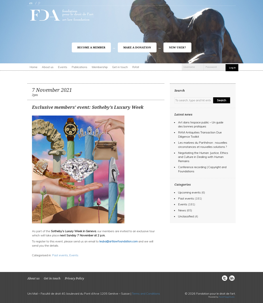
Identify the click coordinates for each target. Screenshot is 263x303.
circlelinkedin (232, 277)
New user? (177, 47)
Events (62, 67)
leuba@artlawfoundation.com (118, 241)
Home (33, 67)
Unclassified (186, 216)
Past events (60, 255)
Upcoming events (189, 192)
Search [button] (221, 100)
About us (48, 67)
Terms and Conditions (146, 293)
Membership (100, 67)
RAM (135, 67)
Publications (79, 67)
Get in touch (120, 67)
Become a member (91, 47)
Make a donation (137, 47)
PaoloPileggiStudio (227, 297)
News (182, 210)
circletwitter (225, 277)
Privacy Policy (74, 278)
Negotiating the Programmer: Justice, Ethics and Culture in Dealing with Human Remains (203, 157)
